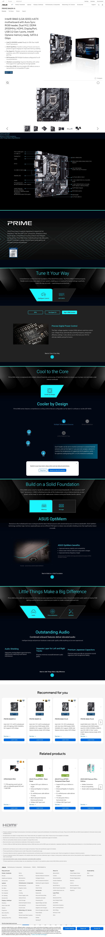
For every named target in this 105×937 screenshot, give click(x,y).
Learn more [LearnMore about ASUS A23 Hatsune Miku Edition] (91, 808)
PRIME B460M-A (8, 9)
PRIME (34, 867)
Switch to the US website (57, 470)
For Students (5, 893)
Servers (37, 885)
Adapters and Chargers (41, 907)
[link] (4, 4)
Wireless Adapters (23, 917)
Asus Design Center (58, 900)
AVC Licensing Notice (58, 907)
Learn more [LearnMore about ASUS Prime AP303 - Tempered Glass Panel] (65, 808)
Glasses (3, 908)
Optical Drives (22, 898)
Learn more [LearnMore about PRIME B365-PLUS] (65, 740)
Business (93, 1)
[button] (86, 1)
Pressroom (55, 883)
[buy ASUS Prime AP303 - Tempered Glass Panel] (65, 780)
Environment (100, 1)
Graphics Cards (22, 888)
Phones (3, 875)
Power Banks (39, 912)
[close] (76, 463)
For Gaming (4, 895)
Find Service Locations (75, 875)
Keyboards (38, 893)
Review (18, 11)
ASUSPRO (55, 902)
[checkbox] (98, 78)
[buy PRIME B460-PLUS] (87, 719)
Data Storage (22, 900)
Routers (21, 912)
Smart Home (39, 888)
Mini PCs (21, 875)
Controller (38, 915)
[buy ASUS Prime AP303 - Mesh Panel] (39, 780)
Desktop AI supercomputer (42, 883)
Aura (54, 915)
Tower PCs (4, 915)
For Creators (5, 890)
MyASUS (72, 890)
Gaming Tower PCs (6, 917)
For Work (4, 888)
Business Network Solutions (42, 875)
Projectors (4, 910)
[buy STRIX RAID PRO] (10, 779)
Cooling (21, 893)
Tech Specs (11, 11)
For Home (4, 885)
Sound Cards (22, 907)
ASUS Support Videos (75, 888)
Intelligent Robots (40, 878)
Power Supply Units (23, 895)
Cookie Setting (69, 928)
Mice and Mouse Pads (41, 895)
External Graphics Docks (25, 903)
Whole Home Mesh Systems (25, 915)
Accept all (97, 928)
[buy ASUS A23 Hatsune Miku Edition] (91, 780)
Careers (55, 875)
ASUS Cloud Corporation (59, 888)
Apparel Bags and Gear (41, 903)
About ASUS (56, 873)
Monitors (4, 903)
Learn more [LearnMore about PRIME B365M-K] (14, 740)
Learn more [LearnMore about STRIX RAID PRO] (14, 808)
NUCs (20, 873)
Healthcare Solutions (7, 878)
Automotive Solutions (58, 905)
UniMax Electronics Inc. (58, 890)
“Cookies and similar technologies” (39, 934)
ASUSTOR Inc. (56, 885)
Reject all (83, 928)
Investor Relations (57, 880)
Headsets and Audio (40, 898)
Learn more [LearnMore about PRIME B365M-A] (39, 740)
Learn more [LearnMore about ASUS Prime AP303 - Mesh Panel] (39, 808)
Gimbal (37, 917)
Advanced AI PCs (57, 898)
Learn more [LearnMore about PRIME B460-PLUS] (91, 740)
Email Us (72, 880)
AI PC (54, 895)
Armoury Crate (56, 912)
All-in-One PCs (5, 913)
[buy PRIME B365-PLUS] (61, 719)
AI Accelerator (22, 905)
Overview (4, 11)
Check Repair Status (75, 873)
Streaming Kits (39, 900)
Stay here (43, 470)
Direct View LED (6, 905)
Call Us (72, 883)
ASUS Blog (55, 910)
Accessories (5, 880)
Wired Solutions (39, 873)
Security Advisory (74, 885)
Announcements (57, 878)
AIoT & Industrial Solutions (42, 880)
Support (24, 11)
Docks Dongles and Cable (42, 910)
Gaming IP (38, 920)
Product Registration (75, 878)
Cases (20, 890)
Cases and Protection (41, 905)
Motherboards (22, 885)
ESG (88, 873)
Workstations (22, 878)
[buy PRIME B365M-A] (35, 719)
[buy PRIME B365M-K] (10, 719)
